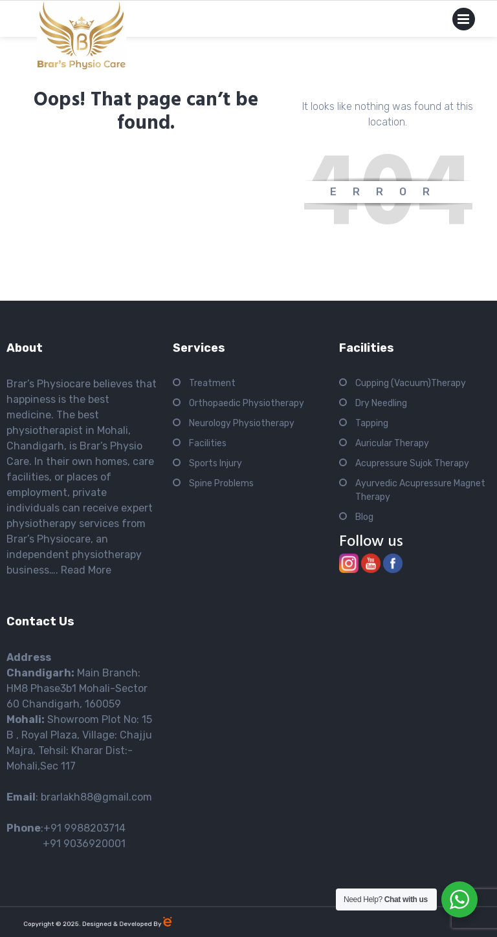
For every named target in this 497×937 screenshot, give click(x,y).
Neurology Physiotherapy (241, 423)
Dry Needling (381, 403)
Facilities (207, 443)
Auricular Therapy (392, 443)
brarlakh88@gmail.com (96, 797)
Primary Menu (463, 21)
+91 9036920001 (66, 843)
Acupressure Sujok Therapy (412, 463)
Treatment (212, 383)
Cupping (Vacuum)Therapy (410, 383)
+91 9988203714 (84, 828)
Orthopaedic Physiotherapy (246, 403)
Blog (364, 517)
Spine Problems (221, 483)
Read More (86, 570)
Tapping (371, 423)
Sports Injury (215, 463)
